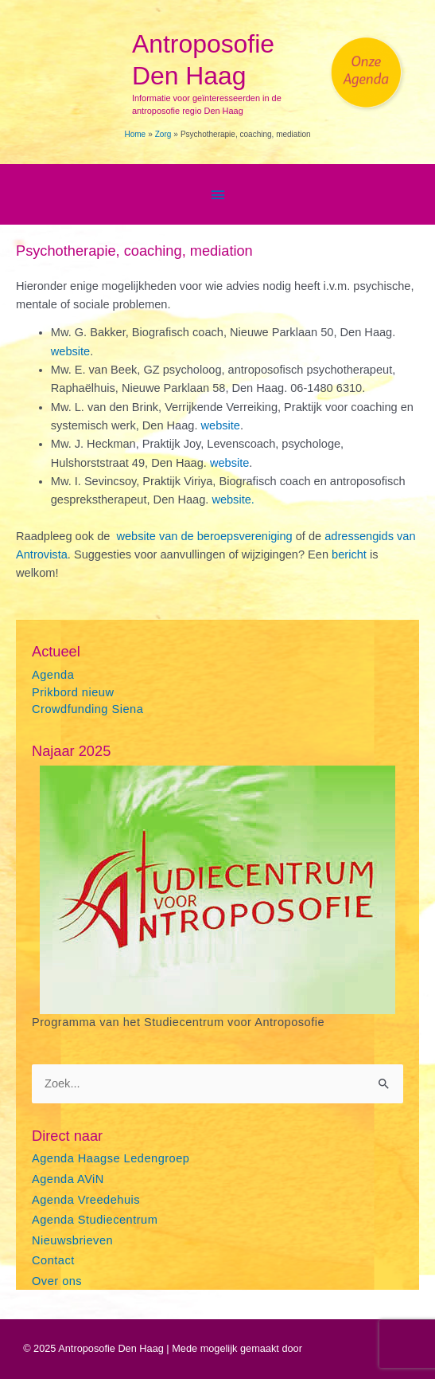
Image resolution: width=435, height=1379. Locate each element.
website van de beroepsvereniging (205, 536)
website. (233, 499)
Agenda (53, 674)
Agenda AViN (68, 1179)
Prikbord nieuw (73, 692)
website (70, 351)
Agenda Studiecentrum (94, 1219)
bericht (351, 554)
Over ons (57, 1281)
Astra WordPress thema (358, 1348)
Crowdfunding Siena (87, 709)
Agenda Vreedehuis (86, 1199)
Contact (53, 1260)
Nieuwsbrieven (72, 1240)
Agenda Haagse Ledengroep (110, 1158)
